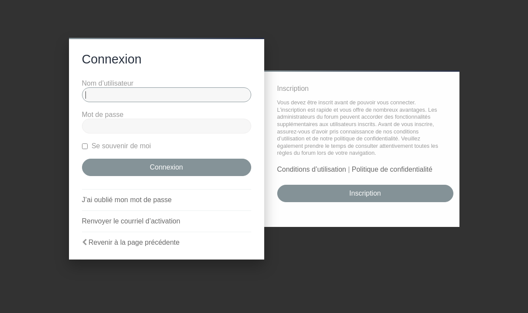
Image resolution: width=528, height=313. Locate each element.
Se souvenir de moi (116, 146)
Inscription (365, 193)
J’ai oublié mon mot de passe (127, 199)
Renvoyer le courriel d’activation (131, 221)
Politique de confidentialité (392, 169)
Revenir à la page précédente (134, 242)
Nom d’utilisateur (108, 83)
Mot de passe (103, 114)
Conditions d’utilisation (311, 169)
